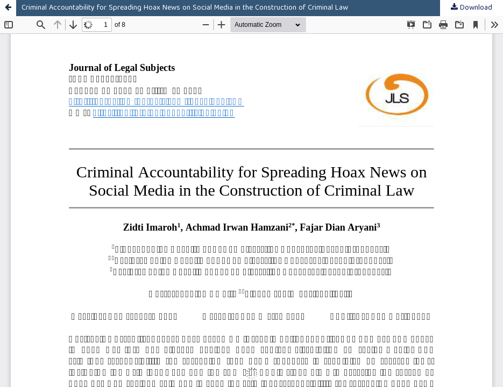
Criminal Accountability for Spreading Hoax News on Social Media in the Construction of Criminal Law (185, 8)
